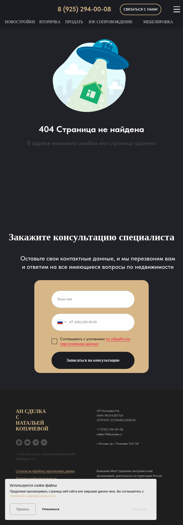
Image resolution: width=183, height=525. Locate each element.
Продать (74, 22)
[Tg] (36, 442)
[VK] (44, 442)
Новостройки (20, 22)
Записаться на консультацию (93, 360)
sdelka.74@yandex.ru (109, 434)
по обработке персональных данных (95, 341)
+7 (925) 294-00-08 (110, 429)
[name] (93, 299)
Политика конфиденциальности (36, 478)
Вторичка (50, 22)
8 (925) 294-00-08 (84, 9)
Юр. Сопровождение (111, 22)
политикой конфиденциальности (33, 496)
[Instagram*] (19, 442)
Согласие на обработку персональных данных (45, 471)
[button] (140, 9)
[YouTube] (27, 442)
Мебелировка (158, 22)
